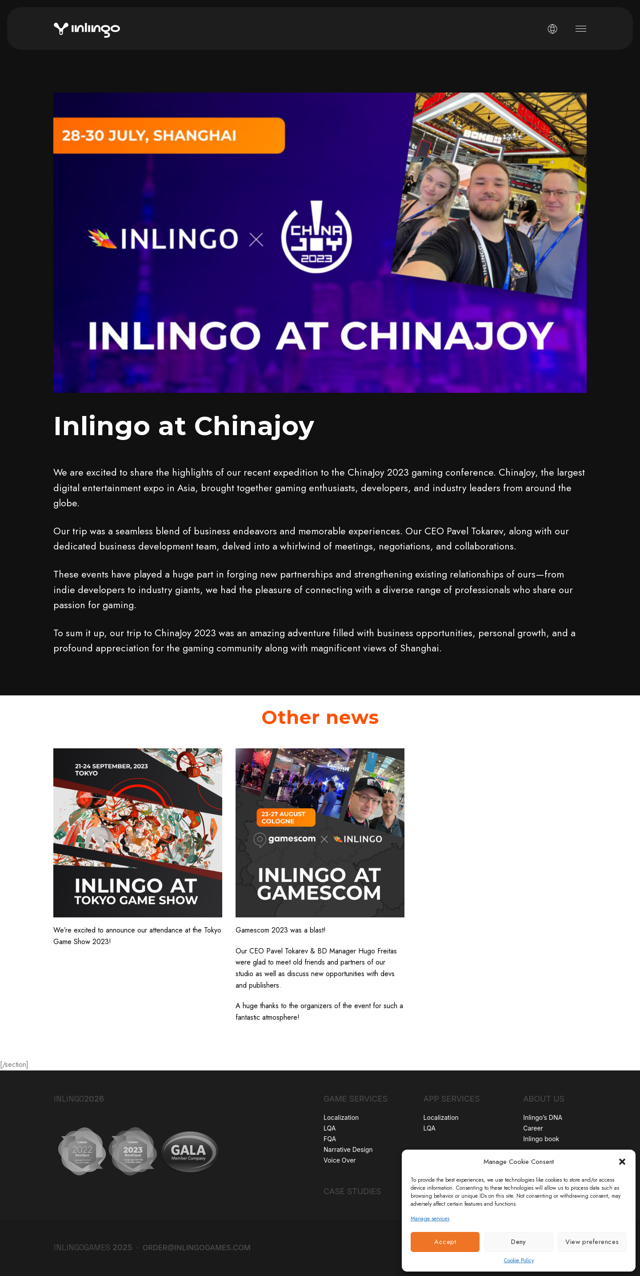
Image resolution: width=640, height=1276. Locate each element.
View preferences (592, 1242)
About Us (543, 1098)
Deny (518, 1242)
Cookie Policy (519, 1260)
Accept (445, 1242)
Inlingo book (541, 1139)
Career (533, 1128)
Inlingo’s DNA (542, 1117)
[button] (622, 1161)
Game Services (356, 1098)
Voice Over (340, 1160)
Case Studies (352, 1191)
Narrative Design (348, 1149)
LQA (330, 1128)
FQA (330, 1139)
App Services (452, 1098)
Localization (341, 1117)
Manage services (430, 1219)
